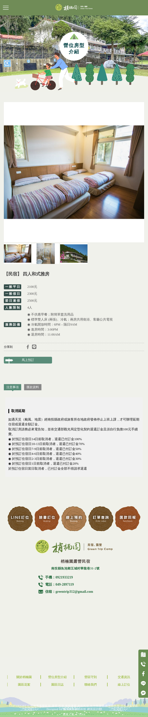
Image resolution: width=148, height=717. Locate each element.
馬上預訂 (28, 360)
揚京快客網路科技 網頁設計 (81, 709)
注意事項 (12, 387)
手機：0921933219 (59, 577)
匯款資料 (33, 387)
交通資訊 (124, 677)
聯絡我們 (90, 684)
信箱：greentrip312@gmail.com (69, 592)
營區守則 (90, 677)
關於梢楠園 (24, 677)
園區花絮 (24, 684)
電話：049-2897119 (59, 584)
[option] (74, 172)
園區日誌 (57, 684)
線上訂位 (124, 684)
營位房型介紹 (57, 677)
